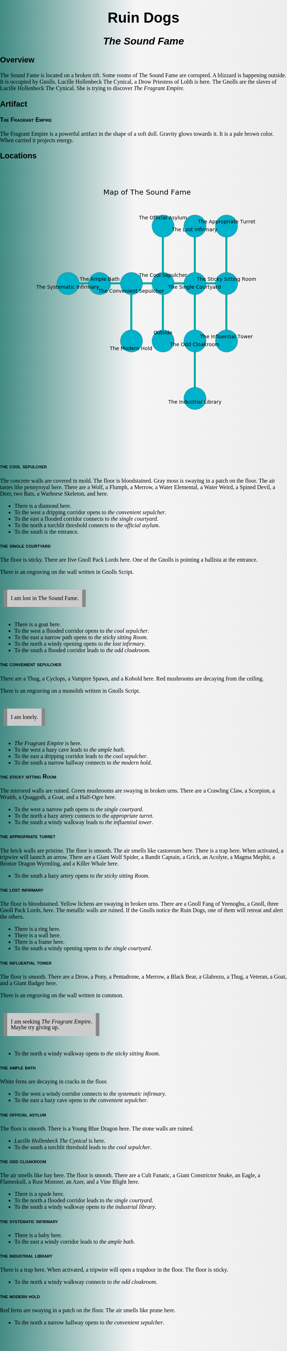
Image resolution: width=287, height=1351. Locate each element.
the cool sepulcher (127, 631)
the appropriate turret (127, 816)
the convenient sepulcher (136, 512)
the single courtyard (134, 519)
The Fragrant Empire (158, 88)
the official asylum (137, 525)
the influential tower (128, 822)
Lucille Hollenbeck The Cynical (50, 1141)
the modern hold (131, 763)
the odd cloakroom (127, 650)
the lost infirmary (124, 644)
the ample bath (106, 750)
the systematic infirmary (137, 1094)
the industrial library (131, 1207)
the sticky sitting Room (120, 637)
